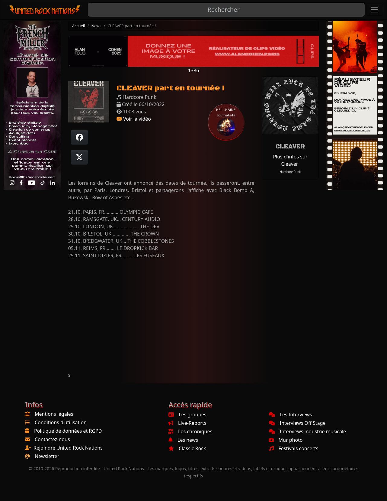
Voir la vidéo (134, 118)
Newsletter (47, 456)
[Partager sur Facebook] (79, 137)
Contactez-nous (52, 439)
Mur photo (286, 440)
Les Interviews (290, 414)
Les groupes (187, 414)
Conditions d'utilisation (61, 422)
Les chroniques (190, 431)
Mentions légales (54, 414)
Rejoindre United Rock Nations (68, 447)
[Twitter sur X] (79, 157)
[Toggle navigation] (374, 10)
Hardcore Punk (290, 172)
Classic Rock (187, 448)
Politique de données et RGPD (68, 431)
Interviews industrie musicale (307, 431)
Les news (183, 440)
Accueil (78, 25)
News (96, 25)
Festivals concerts (293, 448)
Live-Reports (187, 423)
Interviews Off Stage (297, 423)
